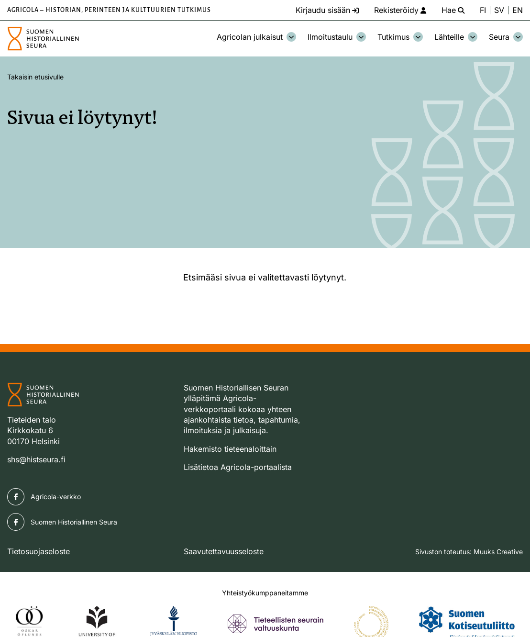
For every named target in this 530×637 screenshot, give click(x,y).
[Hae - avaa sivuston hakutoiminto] (453, 10)
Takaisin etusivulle (35, 77)
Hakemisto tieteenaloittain (230, 449)
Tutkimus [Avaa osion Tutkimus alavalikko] (400, 37)
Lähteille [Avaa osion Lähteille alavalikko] (455, 37)
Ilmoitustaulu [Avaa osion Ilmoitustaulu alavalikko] (337, 37)
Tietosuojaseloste (38, 551)
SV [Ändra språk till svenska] (499, 10)
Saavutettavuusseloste (224, 551)
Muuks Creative (498, 552)
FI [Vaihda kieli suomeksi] (483, 10)
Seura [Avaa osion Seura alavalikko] (506, 37)
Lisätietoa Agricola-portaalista (238, 467)
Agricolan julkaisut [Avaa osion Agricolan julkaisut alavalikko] (256, 37)
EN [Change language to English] (517, 10)
